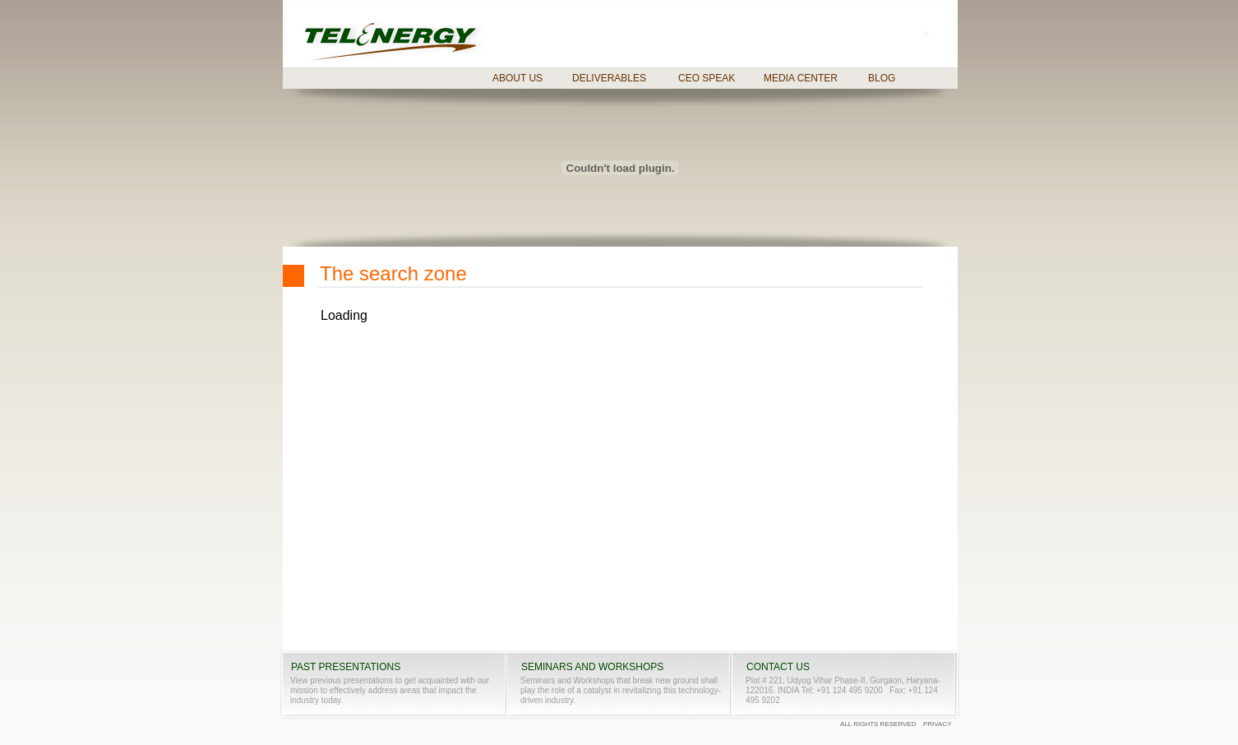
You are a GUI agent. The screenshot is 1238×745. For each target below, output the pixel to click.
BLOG (881, 78)
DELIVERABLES (609, 78)
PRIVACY (937, 724)
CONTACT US (778, 667)
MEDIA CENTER (801, 78)
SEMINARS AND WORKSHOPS (592, 667)
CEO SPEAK (706, 78)
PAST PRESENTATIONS (345, 667)
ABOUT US (517, 78)
